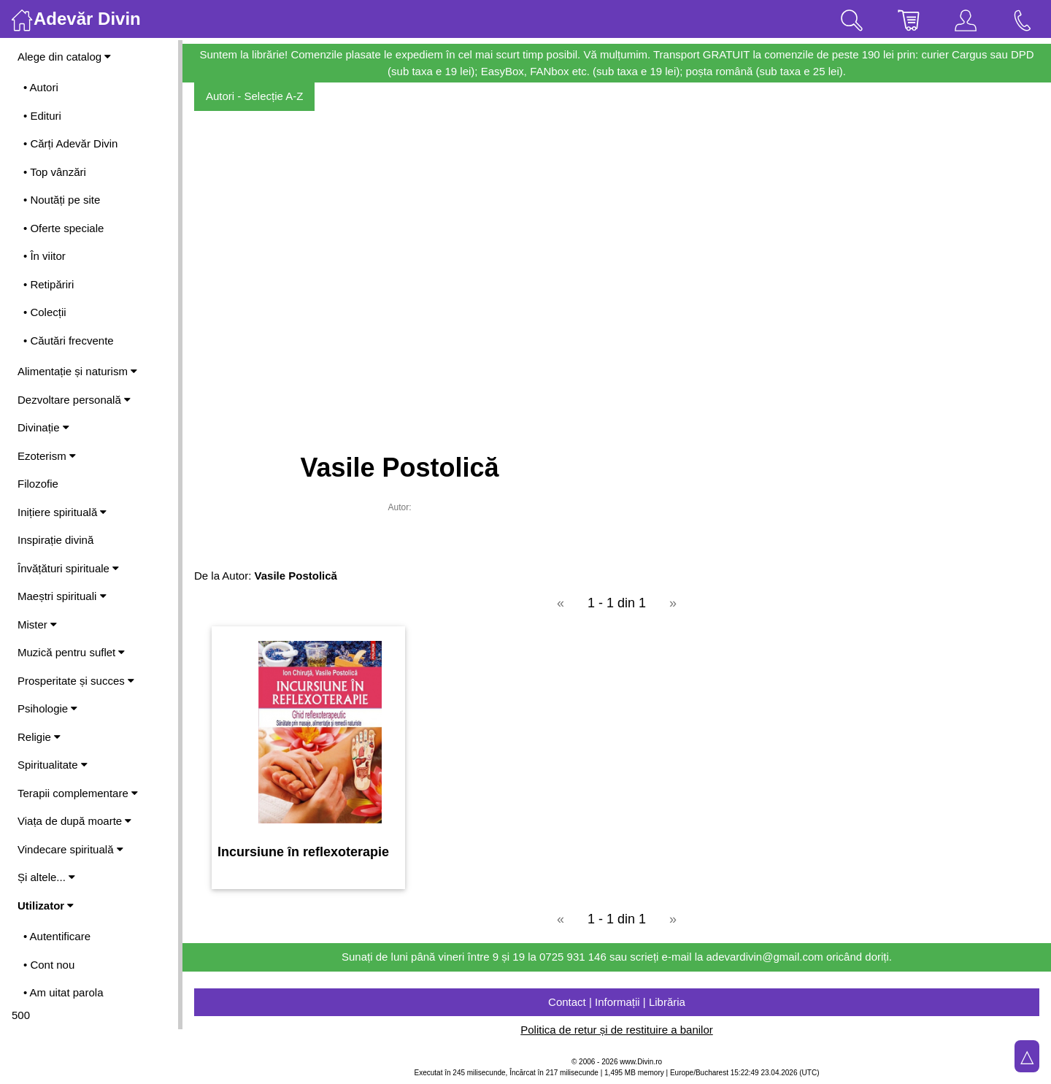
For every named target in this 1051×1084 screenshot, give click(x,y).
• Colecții (44, 312)
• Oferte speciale (63, 228)
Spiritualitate (53, 764)
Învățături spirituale (68, 568)
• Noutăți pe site (61, 199)
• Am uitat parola (63, 992)
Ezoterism (47, 456)
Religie (39, 737)
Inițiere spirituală (62, 512)
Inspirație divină (55, 540)
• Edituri (42, 115)
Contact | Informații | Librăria (616, 1002)
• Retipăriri (48, 284)
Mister (37, 624)
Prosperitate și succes (76, 680)
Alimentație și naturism (77, 371)
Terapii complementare (78, 793)
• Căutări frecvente (68, 340)
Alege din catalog (64, 56)
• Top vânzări (54, 172)
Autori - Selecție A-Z (254, 96)
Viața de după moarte (74, 821)
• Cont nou (48, 964)
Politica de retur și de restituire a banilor (616, 1029)
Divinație (43, 427)
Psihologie (47, 708)
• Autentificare (57, 936)
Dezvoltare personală (74, 399)
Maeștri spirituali (62, 596)
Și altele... (46, 877)
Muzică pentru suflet (71, 652)
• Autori (40, 87)
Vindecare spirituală (70, 849)
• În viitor (44, 256)
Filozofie (38, 483)
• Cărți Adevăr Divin (70, 143)
